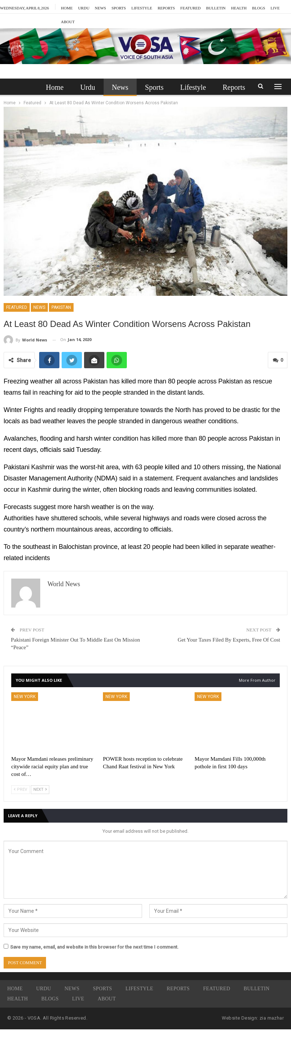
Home (66, 7)
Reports (166, 7)
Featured (190, 7)
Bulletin (216, 7)
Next (40, 789)
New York (25, 696)
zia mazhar (271, 1018)
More (238, 7)
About (107, 998)
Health (17, 998)
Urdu (83, 7)
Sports (119, 7)
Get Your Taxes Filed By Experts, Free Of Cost (229, 640)
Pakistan (61, 307)
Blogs (50, 998)
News (100, 7)
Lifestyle (141, 7)
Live (78, 998)
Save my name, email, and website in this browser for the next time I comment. (94, 947)
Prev (20, 789)
